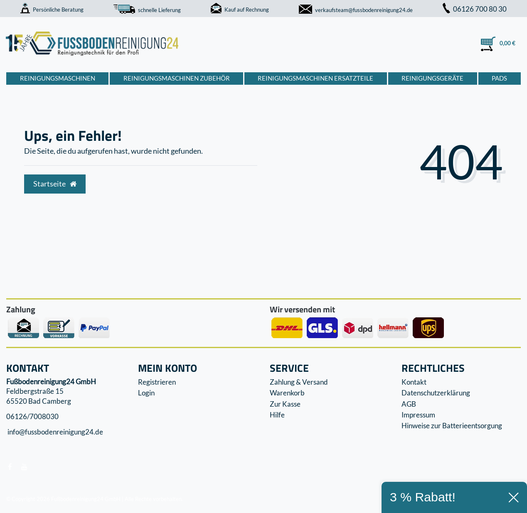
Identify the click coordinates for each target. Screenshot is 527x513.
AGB (408, 404)
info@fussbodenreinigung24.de (54, 432)
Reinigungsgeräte (432, 78)
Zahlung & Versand (299, 382)
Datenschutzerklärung (435, 392)
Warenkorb (287, 392)
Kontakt (413, 382)
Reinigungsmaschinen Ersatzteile (315, 78)
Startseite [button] (54, 183)
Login (146, 392)
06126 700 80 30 (475, 9)
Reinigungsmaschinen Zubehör (176, 78)
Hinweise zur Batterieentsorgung (451, 425)
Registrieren (157, 382)
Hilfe (277, 414)
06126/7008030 (32, 416)
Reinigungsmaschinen (57, 78)
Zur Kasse (285, 404)
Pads (499, 78)
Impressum (418, 414)
